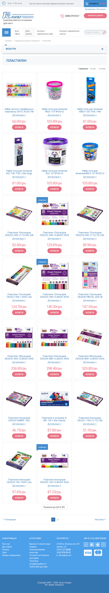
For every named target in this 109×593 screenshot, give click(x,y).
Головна (8, 41)
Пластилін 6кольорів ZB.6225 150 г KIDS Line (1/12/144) (19, 481)
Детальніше (19, 115)
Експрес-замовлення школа (69, 32)
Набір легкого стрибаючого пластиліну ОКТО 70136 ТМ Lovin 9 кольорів (19, 110)
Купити (19, 127)
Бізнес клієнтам (43, 4)
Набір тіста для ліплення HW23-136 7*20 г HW (90, 110)
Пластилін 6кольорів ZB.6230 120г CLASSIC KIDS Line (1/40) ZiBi (54, 481)
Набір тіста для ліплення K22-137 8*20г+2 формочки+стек (54, 172)
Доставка (7, 546)
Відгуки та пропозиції (39, 544)
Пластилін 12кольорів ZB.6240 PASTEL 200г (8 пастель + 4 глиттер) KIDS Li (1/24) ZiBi (89, 295)
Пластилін (47, 41)
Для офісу (17, 32)
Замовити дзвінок (95, 15)
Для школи (29, 32)
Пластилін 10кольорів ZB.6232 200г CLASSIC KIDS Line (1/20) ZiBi (54, 234)
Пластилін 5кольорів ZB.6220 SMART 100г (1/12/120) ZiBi (19, 419)
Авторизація (90, 9)
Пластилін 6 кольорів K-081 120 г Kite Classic (54, 419)
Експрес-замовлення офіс (45, 32)
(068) (64, 552)
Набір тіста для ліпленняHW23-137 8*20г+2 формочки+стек (89, 172)
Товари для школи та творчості (27, 41)
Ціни (4, 552)
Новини (33, 546)
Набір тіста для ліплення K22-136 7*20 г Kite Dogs (19, 172)
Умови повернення (11, 555)
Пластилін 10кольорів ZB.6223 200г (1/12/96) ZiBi (19, 234)
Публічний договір (38, 566)
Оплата (5, 549)
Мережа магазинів (57, 4)
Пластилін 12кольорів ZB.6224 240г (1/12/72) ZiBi (90, 234)
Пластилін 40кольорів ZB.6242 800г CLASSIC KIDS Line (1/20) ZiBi (89, 357)
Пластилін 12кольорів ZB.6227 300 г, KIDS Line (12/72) (19, 295)
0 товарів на (95, 3)
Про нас (33, 4)
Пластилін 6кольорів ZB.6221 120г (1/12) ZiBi (89, 419)
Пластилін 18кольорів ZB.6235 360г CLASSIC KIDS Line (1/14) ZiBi (19, 357)
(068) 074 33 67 (72, 16)
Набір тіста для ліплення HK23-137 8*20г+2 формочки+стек (54, 110)
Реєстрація (101, 9)
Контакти (70, 4)
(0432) (64, 549)
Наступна (100, 519)
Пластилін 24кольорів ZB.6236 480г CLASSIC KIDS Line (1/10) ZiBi (54, 357)
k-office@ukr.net (64, 555)
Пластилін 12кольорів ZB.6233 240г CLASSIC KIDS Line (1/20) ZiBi (54, 295)
